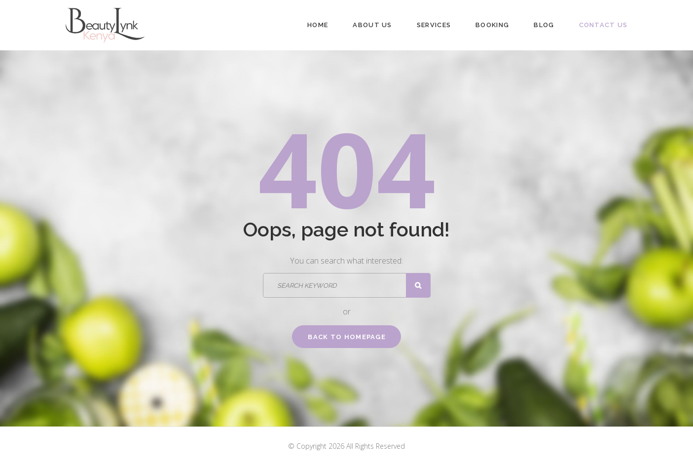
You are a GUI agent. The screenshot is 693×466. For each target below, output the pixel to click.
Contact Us (603, 25)
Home (317, 25)
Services (434, 25)
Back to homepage (347, 337)
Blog (544, 25)
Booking (492, 25)
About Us (372, 25)
